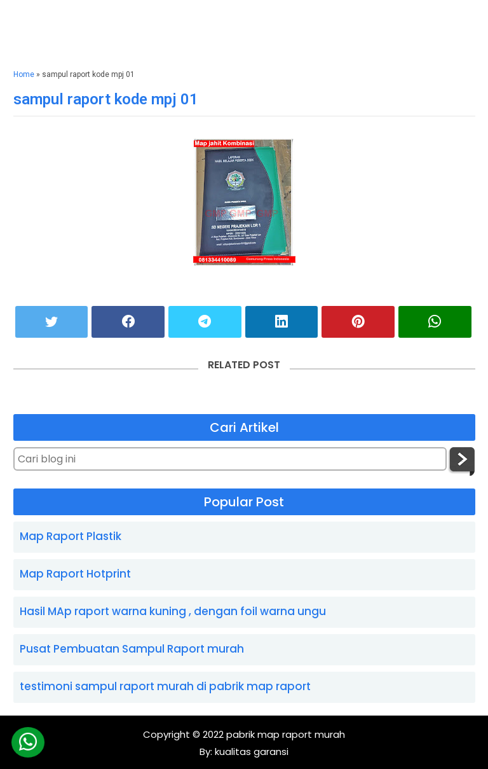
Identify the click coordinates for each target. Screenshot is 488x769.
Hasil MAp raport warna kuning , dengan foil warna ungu (173, 611)
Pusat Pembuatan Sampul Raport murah (132, 648)
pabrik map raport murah (285, 734)
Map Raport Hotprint (75, 573)
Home (23, 74)
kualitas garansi (250, 751)
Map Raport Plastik (70, 536)
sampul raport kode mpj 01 (105, 99)
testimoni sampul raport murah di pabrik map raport (165, 686)
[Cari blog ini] (230, 459)
